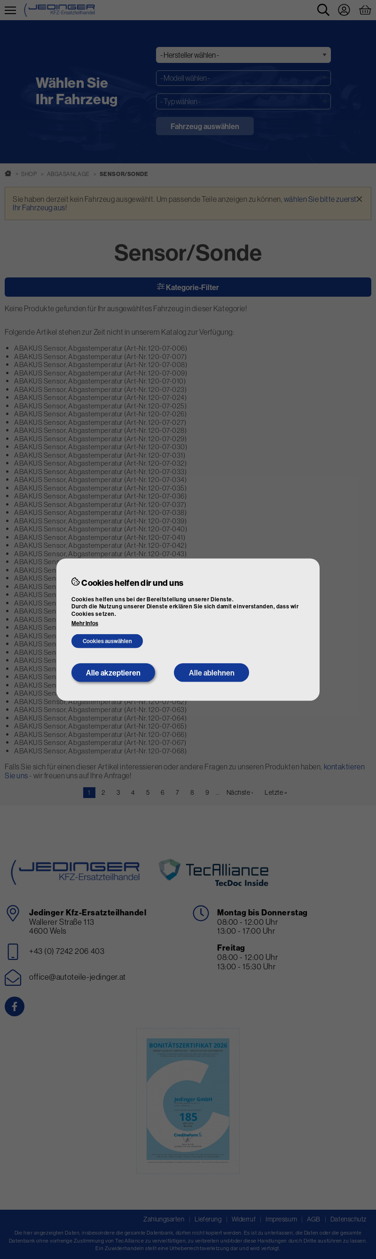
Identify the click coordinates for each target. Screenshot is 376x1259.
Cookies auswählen (107, 641)
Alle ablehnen (212, 672)
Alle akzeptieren (113, 672)
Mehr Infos (84, 623)
